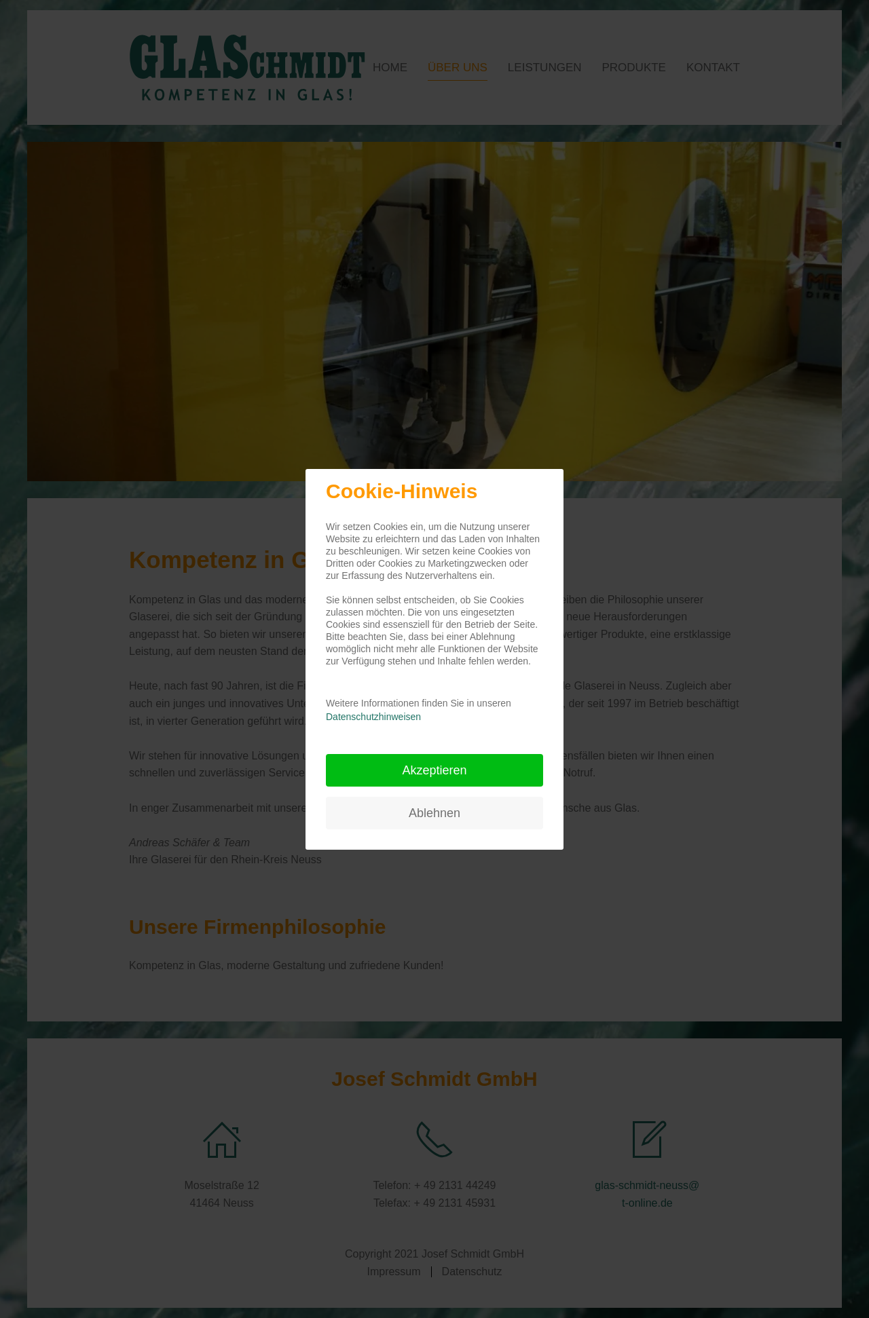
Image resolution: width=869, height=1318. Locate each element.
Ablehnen (434, 813)
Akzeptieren (434, 770)
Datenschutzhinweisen (373, 716)
